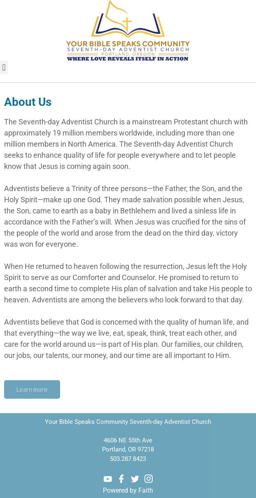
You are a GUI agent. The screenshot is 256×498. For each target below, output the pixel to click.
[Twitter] (135, 479)
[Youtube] (108, 479)
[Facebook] (121, 479)
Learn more (32, 389)
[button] (4, 67)
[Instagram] (148, 479)
